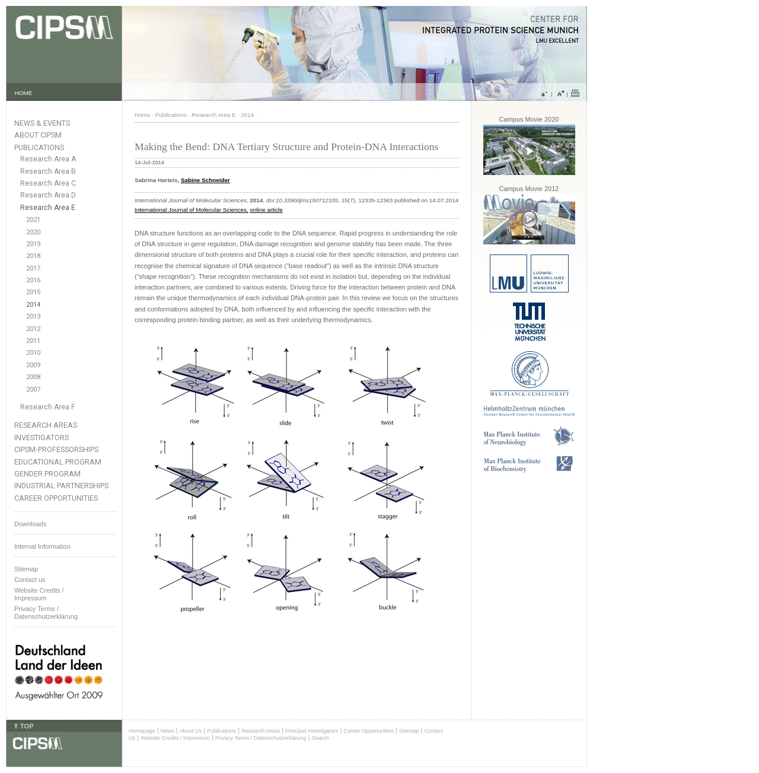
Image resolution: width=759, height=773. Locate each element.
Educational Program (57, 461)
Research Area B (48, 171)
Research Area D (48, 195)
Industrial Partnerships (61, 485)
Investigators (41, 437)
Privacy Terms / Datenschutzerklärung (46, 612)
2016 (33, 280)
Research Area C (48, 183)
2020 (33, 232)
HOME (24, 93)
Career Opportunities (56, 498)
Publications (39, 147)
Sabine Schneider (205, 180)
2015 (33, 292)
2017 (33, 268)
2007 (33, 389)
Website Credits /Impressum (39, 594)
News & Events (42, 123)
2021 (33, 220)
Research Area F (47, 407)
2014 (33, 304)
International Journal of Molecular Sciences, (191, 209)
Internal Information (42, 546)
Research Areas (45, 425)
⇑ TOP (23, 726)
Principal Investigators (311, 731)
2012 (33, 329)
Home (142, 115)
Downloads (30, 523)
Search (320, 738)
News (167, 731)
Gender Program (47, 473)
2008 (33, 377)
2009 (33, 365)
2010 (33, 353)
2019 (33, 244)
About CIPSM (38, 135)
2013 (33, 316)
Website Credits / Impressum (175, 738)
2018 (33, 256)
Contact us (30, 579)
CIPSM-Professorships (56, 449)
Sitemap (26, 568)
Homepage (142, 731)
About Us (190, 731)
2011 (33, 341)
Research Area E (47, 207)
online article (266, 209)
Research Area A (48, 159)
